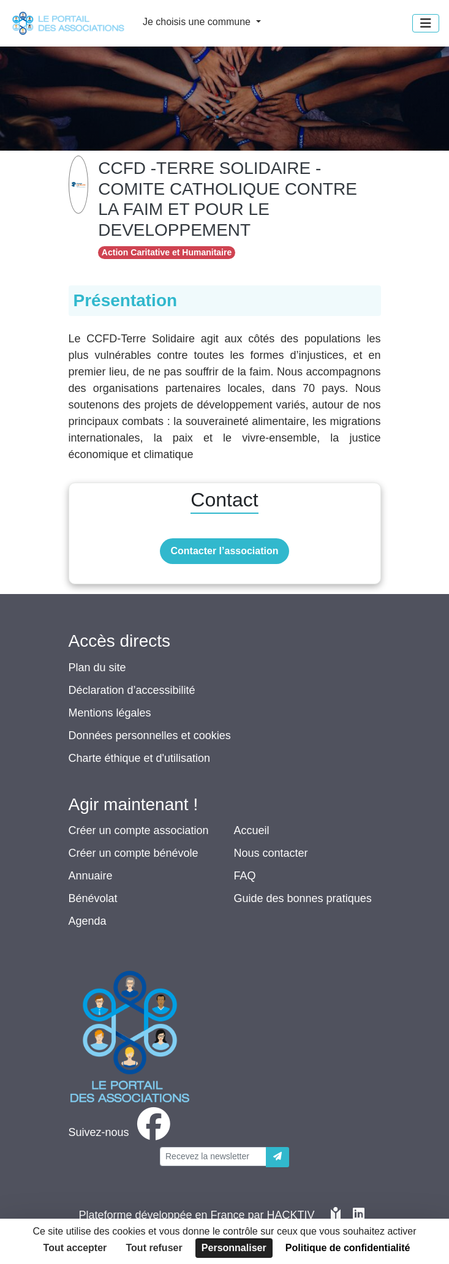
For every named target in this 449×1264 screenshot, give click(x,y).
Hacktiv (291, 1215)
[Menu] (425, 23)
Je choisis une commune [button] (198, 22)
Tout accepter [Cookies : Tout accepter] (75, 1248)
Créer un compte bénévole (133, 853)
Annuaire (91, 876)
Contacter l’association (224, 551)
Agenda (88, 921)
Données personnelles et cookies (150, 735)
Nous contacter (271, 853)
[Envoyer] (277, 1157)
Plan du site (97, 667)
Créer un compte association (139, 830)
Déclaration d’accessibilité (132, 690)
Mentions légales (110, 713)
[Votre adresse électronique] (213, 1156)
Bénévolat (93, 898)
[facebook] (122, 1132)
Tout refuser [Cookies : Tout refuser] (154, 1248)
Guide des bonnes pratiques (303, 898)
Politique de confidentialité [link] (347, 1248)
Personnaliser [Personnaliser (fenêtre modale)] (234, 1248)
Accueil (252, 830)
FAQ (245, 876)
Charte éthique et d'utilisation (140, 758)
